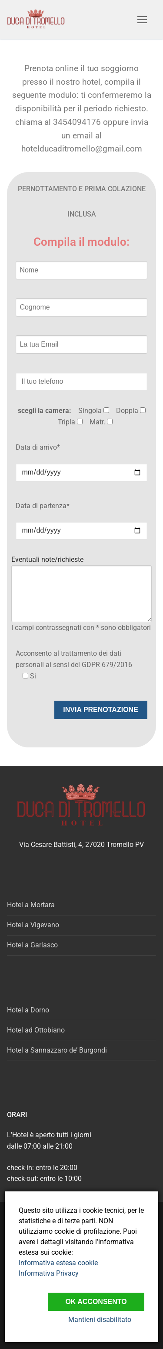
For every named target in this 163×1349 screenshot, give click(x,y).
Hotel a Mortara (31, 905)
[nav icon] (142, 19)
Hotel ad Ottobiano (36, 1030)
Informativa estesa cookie (58, 1263)
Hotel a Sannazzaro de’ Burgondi (57, 1050)
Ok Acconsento (95, 1301)
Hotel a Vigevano (33, 925)
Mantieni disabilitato (99, 1319)
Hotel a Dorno (28, 1010)
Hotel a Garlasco (32, 945)
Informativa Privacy (49, 1273)
